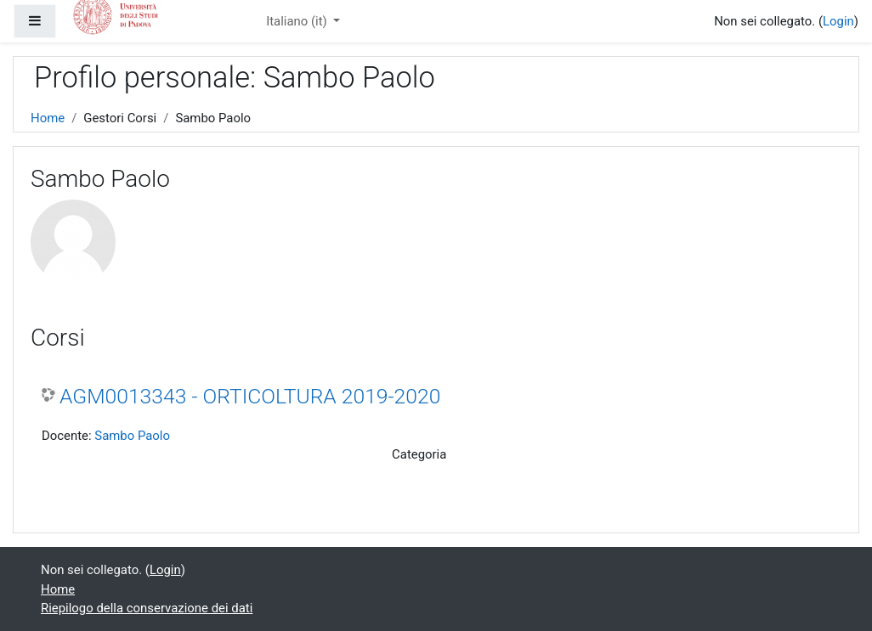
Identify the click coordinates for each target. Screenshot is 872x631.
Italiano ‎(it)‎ (298, 21)
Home (48, 118)
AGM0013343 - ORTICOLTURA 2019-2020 (249, 396)
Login (838, 21)
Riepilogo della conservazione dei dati (146, 608)
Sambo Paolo (132, 435)
